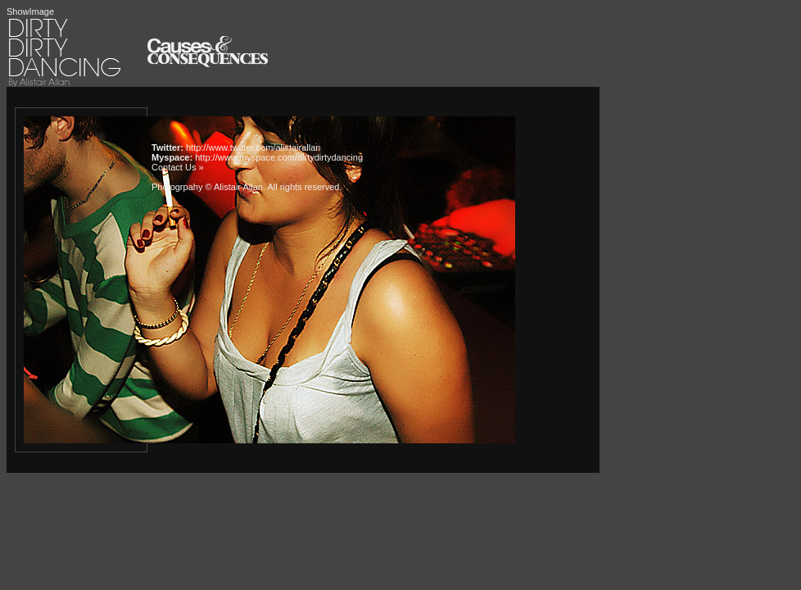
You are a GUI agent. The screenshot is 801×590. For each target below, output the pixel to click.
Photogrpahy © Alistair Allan (207, 187)
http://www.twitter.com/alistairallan (253, 147)
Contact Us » (178, 167)
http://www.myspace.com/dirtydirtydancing (279, 157)
